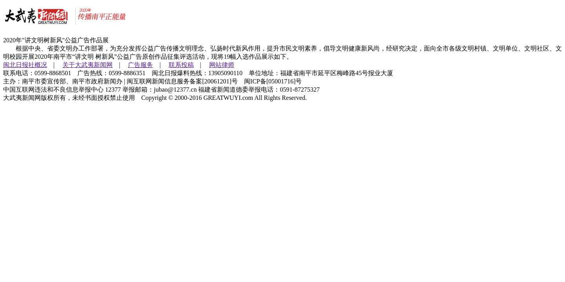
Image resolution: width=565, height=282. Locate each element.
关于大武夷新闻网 (87, 64)
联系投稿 (181, 64)
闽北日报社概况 (25, 64)
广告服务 (140, 64)
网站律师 (221, 64)
